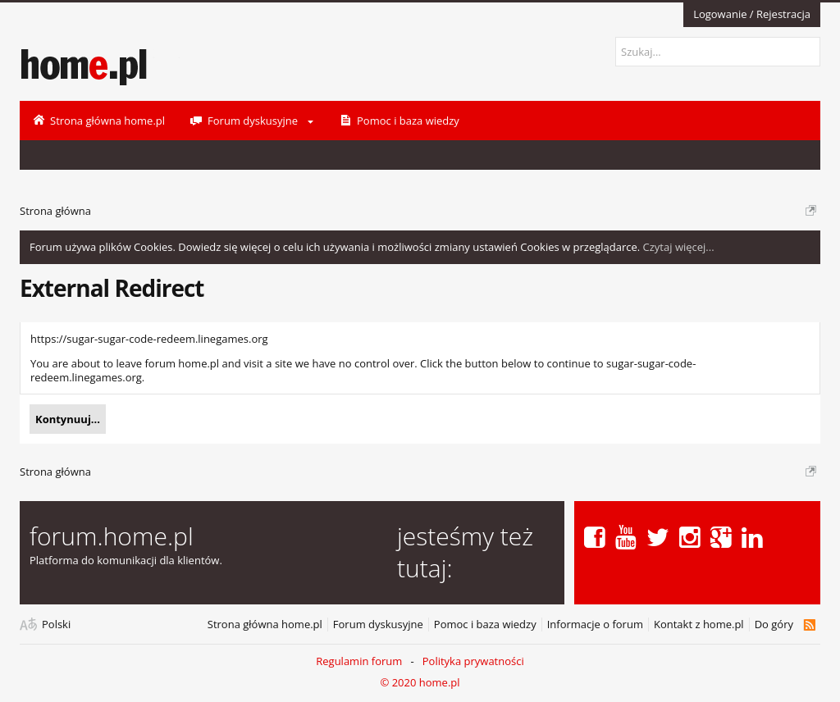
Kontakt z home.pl (699, 624)
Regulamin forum (359, 661)
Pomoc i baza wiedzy (485, 624)
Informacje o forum (595, 624)
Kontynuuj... (67, 419)
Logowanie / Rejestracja (751, 14)
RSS (809, 625)
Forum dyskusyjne (378, 624)
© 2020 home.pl (419, 682)
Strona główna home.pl (265, 624)
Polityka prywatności (473, 661)
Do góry (774, 624)
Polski (56, 624)
